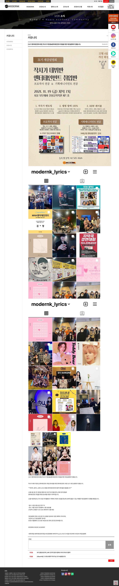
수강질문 (101, 7)
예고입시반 (22, 1)
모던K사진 (9, 45)
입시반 (7, 1)
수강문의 (106, 1)
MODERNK (30, 7)
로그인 (95, 1)
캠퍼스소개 (54, 7)
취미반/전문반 (31, 1)
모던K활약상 (10, 49)
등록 (109, 545)
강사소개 (66, 7)
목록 (111, 561)
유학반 (47, 1)
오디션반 (14, 1)
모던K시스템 (78, 7)
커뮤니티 (90, 7)
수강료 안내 (7, 583)
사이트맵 (112, 1)
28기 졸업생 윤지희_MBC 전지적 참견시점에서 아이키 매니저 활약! (53, 552)
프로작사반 (40, 1)
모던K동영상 (10, 41)
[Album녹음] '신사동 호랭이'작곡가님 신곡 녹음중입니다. (51, 556)
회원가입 (100, 1)
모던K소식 (42, 7)
